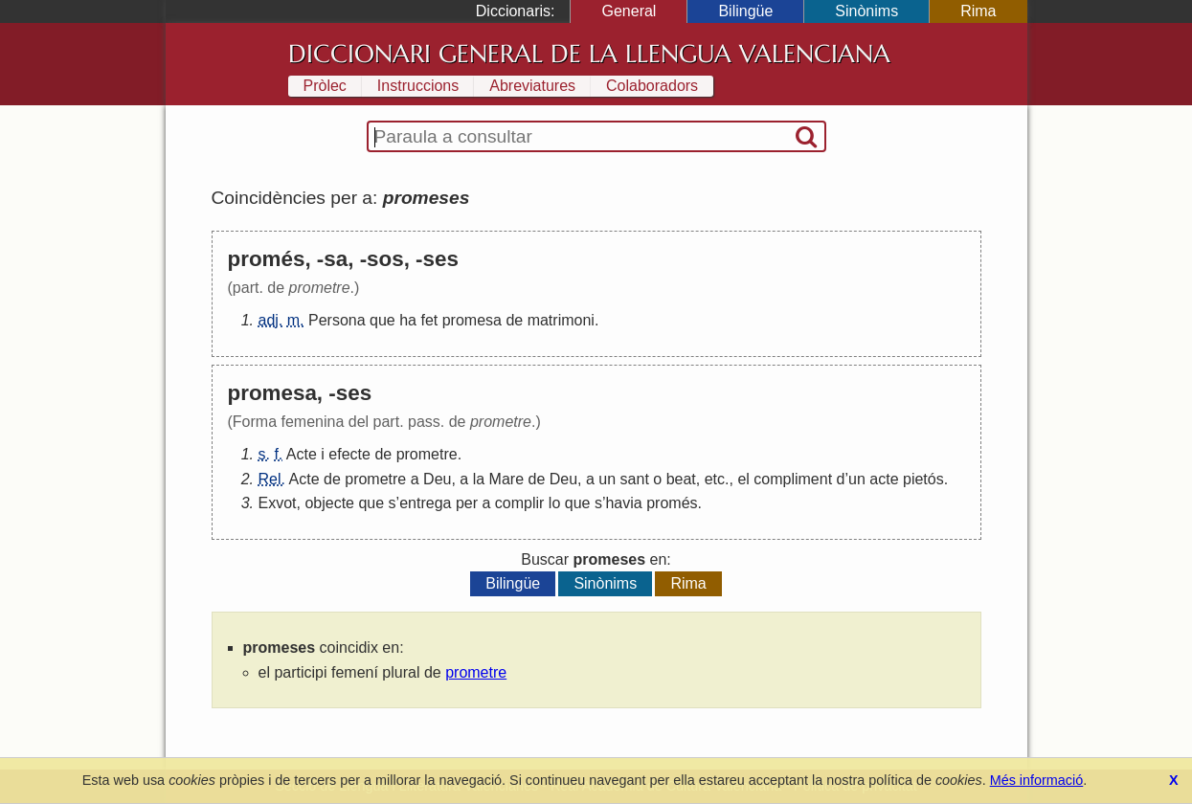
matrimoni (561, 320)
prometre (427, 454)
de (514, 320)
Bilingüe (745, 11)
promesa (472, 320)
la (478, 479)
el (743, 479)
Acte (301, 454)
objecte (329, 503)
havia (623, 503)
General (628, 11)
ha (407, 320)
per (467, 503)
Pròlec (325, 86)
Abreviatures (532, 86)
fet (429, 320)
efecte (349, 454)
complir (520, 503)
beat (681, 479)
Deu (437, 479)
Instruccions (418, 86)
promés (671, 503)
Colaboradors (652, 86)
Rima (978, 11)
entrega (425, 503)
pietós (923, 479)
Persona (337, 320)
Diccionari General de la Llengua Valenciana (589, 53)
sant (634, 479)
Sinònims (866, 11)
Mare (506, 479)
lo (554, 503)
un (607, 479)
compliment (792, 479)
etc (715, 479)
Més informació (1037, 780)
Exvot (278, 503)
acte (883, 479)
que (382, 320)
